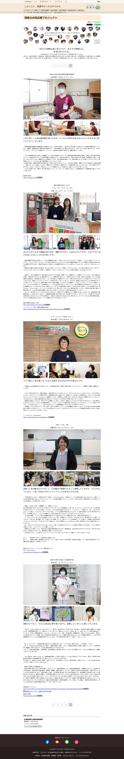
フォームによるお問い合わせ (33, 726)
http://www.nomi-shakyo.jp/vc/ (32, 552)
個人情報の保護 (45, 755)
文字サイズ (45, 1)
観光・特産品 (54, 10)
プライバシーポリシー (68, 755)
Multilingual (28, 1)
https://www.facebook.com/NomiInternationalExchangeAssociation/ (43, 309)
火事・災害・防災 (72, 10)
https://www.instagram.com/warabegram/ (35, 417)
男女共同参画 (36, 12)
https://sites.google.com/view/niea (33, 305)
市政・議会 (80, 10)
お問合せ (37, 755)
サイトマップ (58, 1)
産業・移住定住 (63, 10)
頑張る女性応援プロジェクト (46, 12)
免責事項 (53, 755)
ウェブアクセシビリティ (82, 755)
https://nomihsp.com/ (29, 178)
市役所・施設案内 (45, 10)
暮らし (36, 10)
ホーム (27, 10)
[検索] (89, 1)
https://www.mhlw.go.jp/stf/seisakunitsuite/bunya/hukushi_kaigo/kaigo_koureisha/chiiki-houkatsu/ (52, 689)
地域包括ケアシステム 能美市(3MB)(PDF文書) (38, 691)
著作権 (59, 755)
